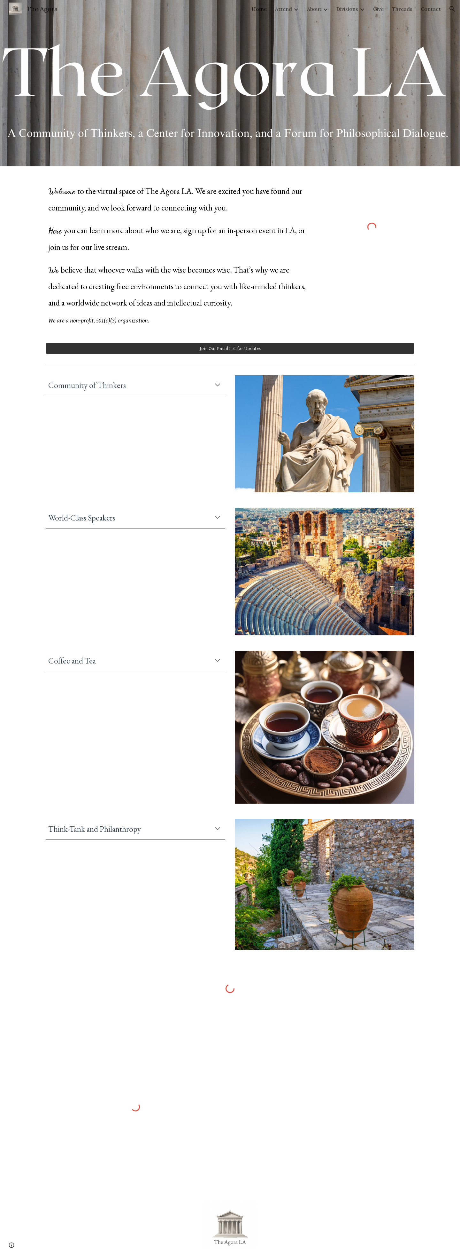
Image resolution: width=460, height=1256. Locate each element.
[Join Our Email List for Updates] (230, 348)
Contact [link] (431, 9)
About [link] (314, 9)
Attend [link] (283, 9)
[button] (452, 9)
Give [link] (378, 9)
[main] (183, 250)
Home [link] (259, 9)
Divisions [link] (347, 9)
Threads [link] (402, 9)
